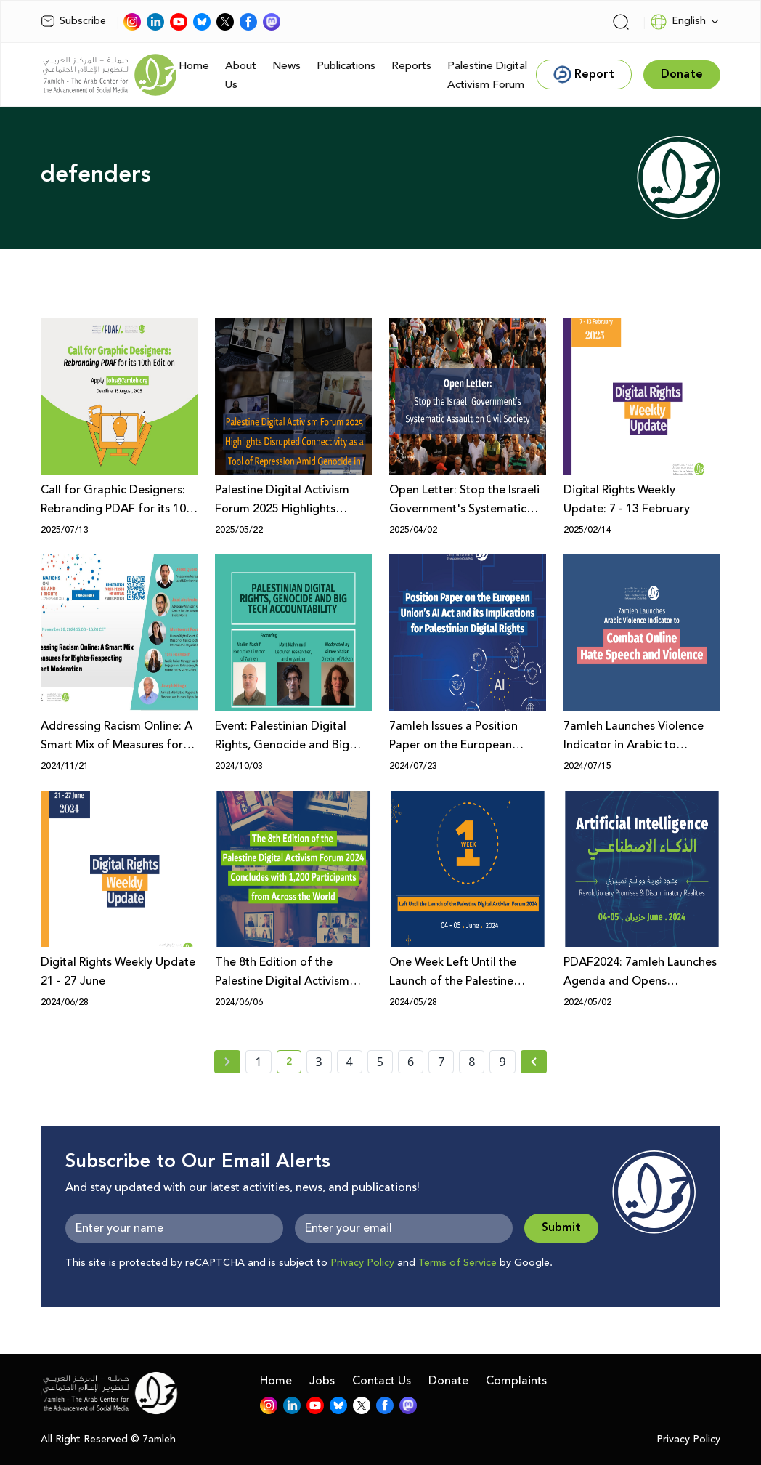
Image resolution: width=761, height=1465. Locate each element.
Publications (346, 65)
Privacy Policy (362, 1263)
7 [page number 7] (441, 1062)
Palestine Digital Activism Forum (487, 75)
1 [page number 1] (258, 1062)
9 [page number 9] (502, 1062)
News (286, 65)
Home (194, 65)
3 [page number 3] (319, 1062)
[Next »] (534, 1061)
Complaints (516, 1380)
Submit (561, 1228)
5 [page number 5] (380, 1062)
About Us (240, 75)
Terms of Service (457, 1263)
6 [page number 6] (410, 1062)
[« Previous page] (227, 1061)
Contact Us (381, 1380)
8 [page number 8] (471, 1062)
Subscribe (73, 21)
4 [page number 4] (349, 1062)
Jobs (322, 1380)
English (678, 22)
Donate (448, 1380)
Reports (411, 65)
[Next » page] (534, 1061)
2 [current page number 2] (293, 1064)
